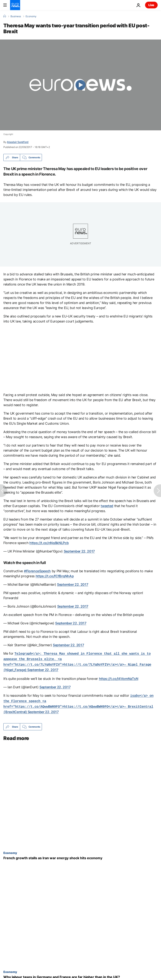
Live (151, 5)
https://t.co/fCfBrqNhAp (55, 576)
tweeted (107, 506)
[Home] (4, 16)
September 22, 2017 (79, 551)
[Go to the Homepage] (15, 5)
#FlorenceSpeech (37, 571)
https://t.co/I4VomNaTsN (118, 677)
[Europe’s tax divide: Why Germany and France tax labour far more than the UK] (80, 974)
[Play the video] (80, 85)
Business (15, 16)
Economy (31, 16)
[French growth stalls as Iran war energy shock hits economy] (80, 855)
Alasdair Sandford (18, 142)
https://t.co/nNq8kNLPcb (49, 543)
